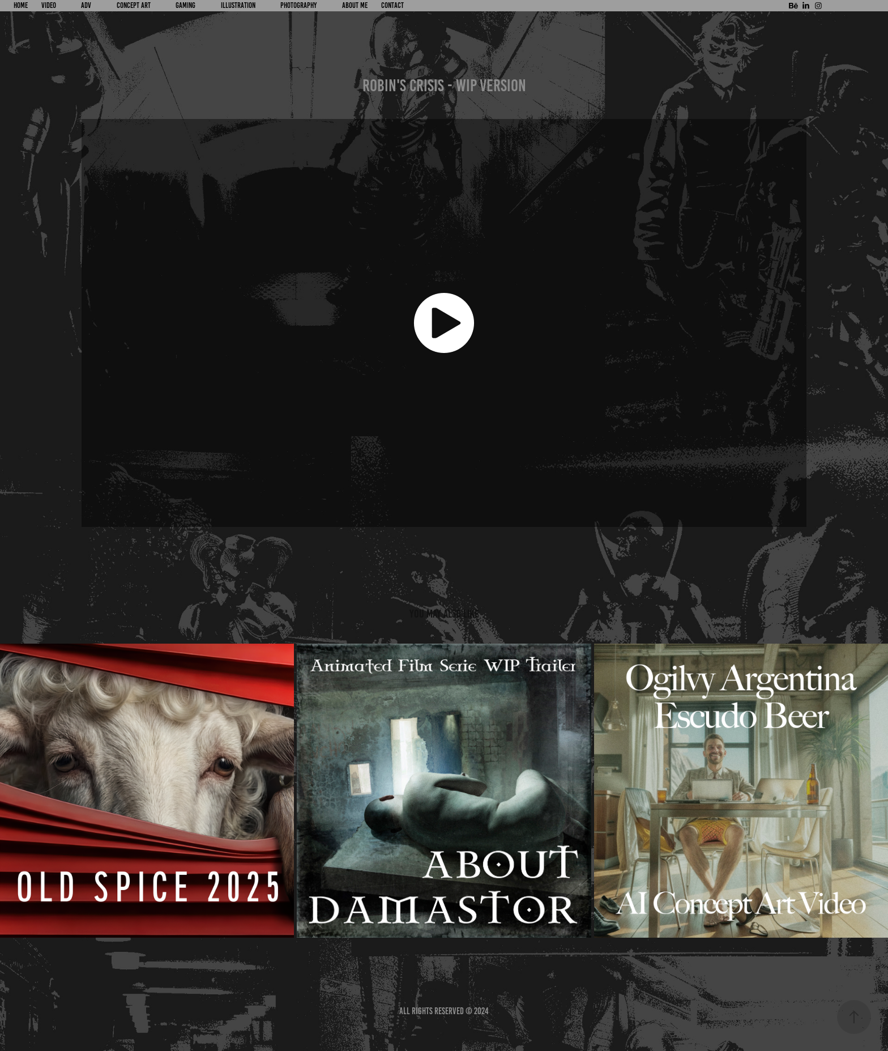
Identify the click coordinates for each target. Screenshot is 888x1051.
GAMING (185, 5)
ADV (86, 5)
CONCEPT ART (134, 5)
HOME (21, 5)
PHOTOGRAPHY (298, 5)
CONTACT (392, 5)
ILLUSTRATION (238, 5)
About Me (355, 5)
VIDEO (48, 5)
